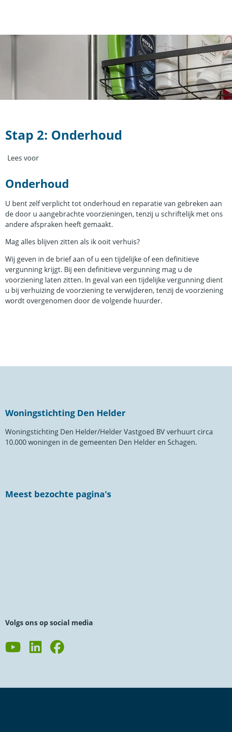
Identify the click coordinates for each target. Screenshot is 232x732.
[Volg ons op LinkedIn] (35, 647)
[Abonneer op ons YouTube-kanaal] (13, 647)
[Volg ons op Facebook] (57, 647)
